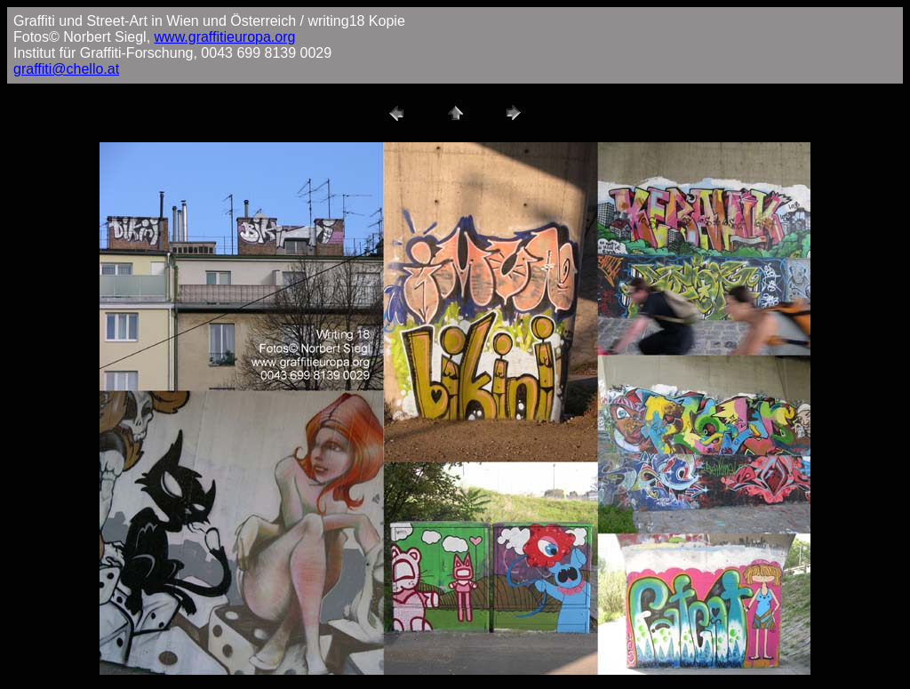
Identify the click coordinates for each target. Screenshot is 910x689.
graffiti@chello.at (66, 68)
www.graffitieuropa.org (225, 36)
